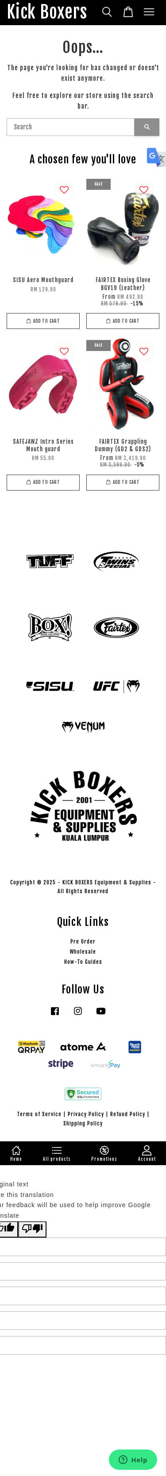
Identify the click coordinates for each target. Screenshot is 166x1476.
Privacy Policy (86, 1114)
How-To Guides (83, 962)
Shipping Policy (83, 1123)
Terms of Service (39, 1114)
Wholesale (83, 951)
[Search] (71, 127)
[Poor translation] (32, 1229)
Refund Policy (127, 1114)
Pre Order (83, 941)
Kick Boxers (47, 12)
